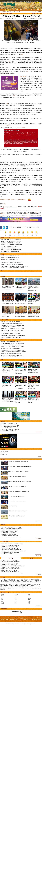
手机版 (24, 18)
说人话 (6, 331)
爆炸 (30, 305)
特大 (36, 18)
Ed (32, 242)
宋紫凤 (2, 609)
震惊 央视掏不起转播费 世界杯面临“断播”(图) (9, 545)
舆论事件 (10, 416)
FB (20, 598)
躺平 (4, 387)
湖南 (17, 304)
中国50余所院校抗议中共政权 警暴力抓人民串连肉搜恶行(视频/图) (14, 281)
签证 (23, 602)
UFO (38, 595)
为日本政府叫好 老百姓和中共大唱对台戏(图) (9, 575)
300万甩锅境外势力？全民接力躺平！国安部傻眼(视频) (20, 386)
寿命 (1, 604)
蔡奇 (4, 318)
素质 (32, 318)
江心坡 (34, 600)
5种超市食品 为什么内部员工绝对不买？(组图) (9, 563)
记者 (27, 242)
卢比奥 (14, 594)
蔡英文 (21, 599)
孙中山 (5, 603)
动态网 (20, 636)
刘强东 (25, 599)
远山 (15, 612)
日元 (3, 599)
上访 (11, 600)
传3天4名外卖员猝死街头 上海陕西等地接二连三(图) (11, 352)
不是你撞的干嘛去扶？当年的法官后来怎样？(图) (10, 444)
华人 (13, 602)
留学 (18, 602)
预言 (36, 603)
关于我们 (16, 632)
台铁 (38, 594)
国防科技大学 (18, 318)
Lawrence (35, 242)
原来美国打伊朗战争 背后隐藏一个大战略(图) (9, 585)
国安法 (7, 595)
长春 (8, 331)
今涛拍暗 (16, 609)
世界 (28, 9)
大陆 (7, 9)
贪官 (38, 597)
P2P (37, 599)
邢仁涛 (2, 617)
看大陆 (6, 13)
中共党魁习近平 (11, 318)
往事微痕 (25, 595)
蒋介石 (7, 603)
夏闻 (29, 612)
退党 (33, 595)
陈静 (15, 613)
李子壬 (2, 619)
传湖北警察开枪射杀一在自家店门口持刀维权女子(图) (12, 345)
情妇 (40, 597)
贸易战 (22, 594)
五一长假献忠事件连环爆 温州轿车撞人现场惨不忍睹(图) (12, 372)
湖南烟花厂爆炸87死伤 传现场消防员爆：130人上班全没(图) (19, 496)
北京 (23, 599)
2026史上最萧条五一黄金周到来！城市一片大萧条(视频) (20, 415)
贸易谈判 (19, 597)
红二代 (13, 416)
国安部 (7, 416)
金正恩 (1, 597)
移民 (14, 602)
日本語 (21, 633)
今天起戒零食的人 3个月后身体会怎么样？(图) (9, 550)
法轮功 (14, 600)
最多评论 (11, 573)
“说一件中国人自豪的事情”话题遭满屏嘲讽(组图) (11, 254)
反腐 (4, 598)
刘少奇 (17, 603)
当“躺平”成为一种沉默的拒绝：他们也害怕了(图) (10, 586)
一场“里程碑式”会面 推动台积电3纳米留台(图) (9, 441)
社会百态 (13, 11)
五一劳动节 (18, 403)
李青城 (29, 616)
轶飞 (2, 612)
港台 (17, 9)
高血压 (17, 331)
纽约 (24, 9)
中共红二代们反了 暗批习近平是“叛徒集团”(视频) (10, 560)
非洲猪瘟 (33, 599)
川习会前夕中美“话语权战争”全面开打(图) (8, 548)
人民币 (40, 598)
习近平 (10, 304)
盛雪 (15, 615)
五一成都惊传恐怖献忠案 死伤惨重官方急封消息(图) (11, 338)
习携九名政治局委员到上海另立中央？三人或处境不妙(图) (12, 559)
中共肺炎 (1, 594)
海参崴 (16, 599)
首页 (3, 9)
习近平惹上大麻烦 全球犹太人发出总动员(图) (16, 516)
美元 (33, 598)
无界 (23, 636)
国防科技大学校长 (24, 318)
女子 (6, 304)
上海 (9, 66)
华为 (1, 598)
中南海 (30, 597)
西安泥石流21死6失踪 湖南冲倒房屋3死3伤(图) (10, 258)
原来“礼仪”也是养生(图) (12, 521)
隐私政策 (24, 632)
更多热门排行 (38, 570)
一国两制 (13, 598)
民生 (31, 602)
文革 (3, 604)
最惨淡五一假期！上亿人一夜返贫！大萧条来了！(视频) (12, 343)
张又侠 (27, 594)
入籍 (27, 602)
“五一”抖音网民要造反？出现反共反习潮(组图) (10, 349)
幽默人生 (28, 603)
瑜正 (15, 617)
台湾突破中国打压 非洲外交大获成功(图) (8, 549)
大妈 (27, 599)
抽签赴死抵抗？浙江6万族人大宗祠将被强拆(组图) (11, 265)
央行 (28, 598)
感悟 (32, 603)
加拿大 (24, 598)
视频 (2, 375)
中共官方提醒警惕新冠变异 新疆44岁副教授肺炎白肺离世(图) (13, 367)
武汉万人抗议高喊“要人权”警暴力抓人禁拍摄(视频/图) (12, 279)
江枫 (29, 617)
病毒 (22, 59)
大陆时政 (4, 11)
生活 (34, 9)
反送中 (36, 597)
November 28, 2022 (21, 138)
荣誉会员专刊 (4, 436)
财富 (12, 599)
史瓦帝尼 (33, 331)
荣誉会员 (37, 227)
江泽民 (25, 597)
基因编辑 (1, 600)
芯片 (6, 387)
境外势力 (20, 389)
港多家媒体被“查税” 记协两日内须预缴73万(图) (17, 501)
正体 (27, 18)
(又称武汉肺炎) (6, 594)
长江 (9, 595)
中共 (36, 331)
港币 (4, 599)
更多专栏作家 (38, 621)
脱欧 (26, 598)
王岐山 (4, 597)
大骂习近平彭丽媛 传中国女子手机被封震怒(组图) (11, 368)
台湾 (18, 599)
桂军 (1, 603)
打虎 (6, 598)
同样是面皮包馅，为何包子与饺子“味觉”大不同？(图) (11, 542)
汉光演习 (22, 595)
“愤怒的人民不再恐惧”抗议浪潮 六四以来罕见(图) (11, 278)
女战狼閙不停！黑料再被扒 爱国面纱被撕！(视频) (11, 347)
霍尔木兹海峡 (35, 387)
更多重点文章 (38, 536)
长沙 (19, 304)
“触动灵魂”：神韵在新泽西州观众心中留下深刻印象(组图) (11, 543)
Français (33, 632)
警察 (38, 242)
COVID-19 (19, 594)
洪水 (13, 595)
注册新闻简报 (4, 624)
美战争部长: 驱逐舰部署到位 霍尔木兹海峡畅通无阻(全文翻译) (20, 481)
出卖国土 (32, 594)
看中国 (9, 5)
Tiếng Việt (37, 632)
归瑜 (29, 611)
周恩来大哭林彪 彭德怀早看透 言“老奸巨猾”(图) (10, 567)
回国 (25, 602)
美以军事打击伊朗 (4, 466)
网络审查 (16, 600)
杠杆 (31, 598)
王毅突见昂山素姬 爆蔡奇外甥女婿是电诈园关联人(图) (11, 552)
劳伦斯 (30, 242)
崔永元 (28, 597)
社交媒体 (18, 598)
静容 (15, 616)
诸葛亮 (23, 603)
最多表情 (31, 573)
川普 (9, 594)
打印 (34, 18)
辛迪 (29, 619)
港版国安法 (18, 595)
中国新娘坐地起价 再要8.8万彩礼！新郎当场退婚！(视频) (12, 340)
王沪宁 (23, 597)
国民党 (31, 595)
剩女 (32, 418)
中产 (14, 599)
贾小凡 (2, 611)
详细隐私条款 (28, 2)
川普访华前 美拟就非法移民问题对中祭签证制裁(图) (18, 476)
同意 (36, 2)
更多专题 (39, 471)
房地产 (7, 599)
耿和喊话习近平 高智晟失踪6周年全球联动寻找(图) (11, 259)
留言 (32, 18)
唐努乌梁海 (25, 600)
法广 (16, 598)
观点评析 (9, 11)
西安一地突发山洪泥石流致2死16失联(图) (9, 261)
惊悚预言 (34, 403)
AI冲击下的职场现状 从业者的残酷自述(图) (9, 546)
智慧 (30, 603)
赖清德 (30, 331)
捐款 (12, 632)
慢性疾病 (20, 331)
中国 (7, 114)
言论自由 (5, 602)
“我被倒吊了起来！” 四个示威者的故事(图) (9, 274)
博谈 (21, 9)
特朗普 (12, 594)
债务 (30, 598)
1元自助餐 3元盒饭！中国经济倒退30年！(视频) (10, 342)
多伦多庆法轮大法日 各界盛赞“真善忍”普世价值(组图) (18, 486)
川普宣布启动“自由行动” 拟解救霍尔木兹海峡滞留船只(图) (12, 588)
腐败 (3, 598)
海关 (20, 602)
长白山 (28, 600)
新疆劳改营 (2, 602)
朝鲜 (22, 598)
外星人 (40, 603)
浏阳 (21, 304)
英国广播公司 (23, 81)
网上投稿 (4, 632)
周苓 (2, 613)
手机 (8, 304)
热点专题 (3, 464)
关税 (11, 597)
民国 (39, 602)
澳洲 (37, 602)
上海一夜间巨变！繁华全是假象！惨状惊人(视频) (11, 360)
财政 (10, 599)
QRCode (10, 242)
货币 (38, 598)
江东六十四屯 (21, 600)
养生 (4, 604)
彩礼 (30, 418)
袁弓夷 (15, 595)
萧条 (22, 403)
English (29, 632)
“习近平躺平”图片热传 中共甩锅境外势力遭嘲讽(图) (10, 576)
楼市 (9, 599)
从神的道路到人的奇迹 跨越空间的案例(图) (9, 438)
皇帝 (21, 603)
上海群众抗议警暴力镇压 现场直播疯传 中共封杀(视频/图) (12, 283)
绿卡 (29, 602)
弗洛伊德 (36, 595)
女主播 (9, 602)
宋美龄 (10, 603)
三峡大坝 (1, 595)
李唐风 (29, 613)
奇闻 (38, 9)
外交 (38, 331)
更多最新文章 (38, 553)
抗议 (28, 76)
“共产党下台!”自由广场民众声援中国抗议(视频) (10, 271)
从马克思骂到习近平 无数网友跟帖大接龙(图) (9, 578)
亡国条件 (31, 403)
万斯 (15, 597)
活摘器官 (35, 594)
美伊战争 (31, 387)
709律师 (9, 600)
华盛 (22, 304)
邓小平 (13, 603)
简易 (29, 609)
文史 (31, 9)
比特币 (35, 598)
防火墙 (5, 600)
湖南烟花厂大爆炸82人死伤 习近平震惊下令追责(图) (10, 584)
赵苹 (29, 615)
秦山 (2, 616)
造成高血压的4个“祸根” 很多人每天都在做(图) (17, 491)
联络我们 (8, 632)
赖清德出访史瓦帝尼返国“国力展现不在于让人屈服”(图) (18, 506)
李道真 (16, 611)
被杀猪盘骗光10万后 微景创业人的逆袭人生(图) (10, 440)
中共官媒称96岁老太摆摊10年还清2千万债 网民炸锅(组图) (13, 350)
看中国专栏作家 (5, 607)
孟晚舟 (9, 597)
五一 (17, 418)
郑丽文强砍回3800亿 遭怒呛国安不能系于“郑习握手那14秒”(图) (13, 581)
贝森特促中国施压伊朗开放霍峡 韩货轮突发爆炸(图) (18, 526)
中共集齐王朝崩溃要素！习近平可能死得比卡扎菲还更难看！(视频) (13, 566)
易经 (25, 603)
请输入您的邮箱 (13, 626)
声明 (14, 101)
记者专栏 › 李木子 (36, 13)
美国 (14, 9)
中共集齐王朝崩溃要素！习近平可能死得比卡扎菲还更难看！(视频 (33, 400)
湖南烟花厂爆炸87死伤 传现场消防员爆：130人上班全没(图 (33, 303)
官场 (10, 9)
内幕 (32, 597)
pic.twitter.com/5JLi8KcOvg (6, 136)
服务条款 (20, 632)
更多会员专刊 (38, 447)
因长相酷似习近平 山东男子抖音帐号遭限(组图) (10, 337)
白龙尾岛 (31, 600)
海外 (33, 602)
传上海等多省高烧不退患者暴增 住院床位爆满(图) (11, 256)
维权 (30, 318)
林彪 (15, 603)
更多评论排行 (38, 589)
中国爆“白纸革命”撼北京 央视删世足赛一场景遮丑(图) (12, 276)
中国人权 (18, 11)
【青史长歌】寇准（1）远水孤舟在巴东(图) (16, 531)
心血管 (23, 331)
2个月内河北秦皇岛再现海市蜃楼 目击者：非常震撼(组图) (12, 358)
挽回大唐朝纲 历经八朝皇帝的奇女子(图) (8, 446)
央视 (35, 305)
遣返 (22, 602)
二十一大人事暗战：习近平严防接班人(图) (9, 569)
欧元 (1, 599)
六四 (29, 594)
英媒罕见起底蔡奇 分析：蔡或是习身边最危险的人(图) (11, 564)
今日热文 (3, 291)
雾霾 (39, 599)
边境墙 (13, 597)
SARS (37, 600)
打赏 (29, 18)
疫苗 (11, 595)
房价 (29, 599)
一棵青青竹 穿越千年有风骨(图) (7, 443)
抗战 (3, 603)
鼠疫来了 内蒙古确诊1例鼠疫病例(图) (8, 263)
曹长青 (16, 619)
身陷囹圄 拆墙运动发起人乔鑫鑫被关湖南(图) (10, 266)
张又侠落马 (3, 468)
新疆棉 (5, 595)
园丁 (2, 615)
